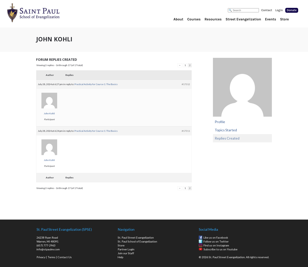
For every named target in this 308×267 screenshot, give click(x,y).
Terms (51, 257)
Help (120, 257)
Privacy (41, 257)
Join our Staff (126, 253)
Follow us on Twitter (216, 241)
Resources (213, 19)
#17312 (186, 84)
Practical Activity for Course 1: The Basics (96, 84)
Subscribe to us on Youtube (220, 249)
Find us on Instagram (216, 245)
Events (270, 19)
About (178, 19)
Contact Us (65, 257)
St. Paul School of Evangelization (41, 13)
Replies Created (227, 138)
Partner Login (126, 249)
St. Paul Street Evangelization (136, 237)
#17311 (186, 130)
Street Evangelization (243, 19)
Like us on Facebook (216, 237)
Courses (194, 19)
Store (284, 19)
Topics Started (226, 130)
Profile (220, 122)
